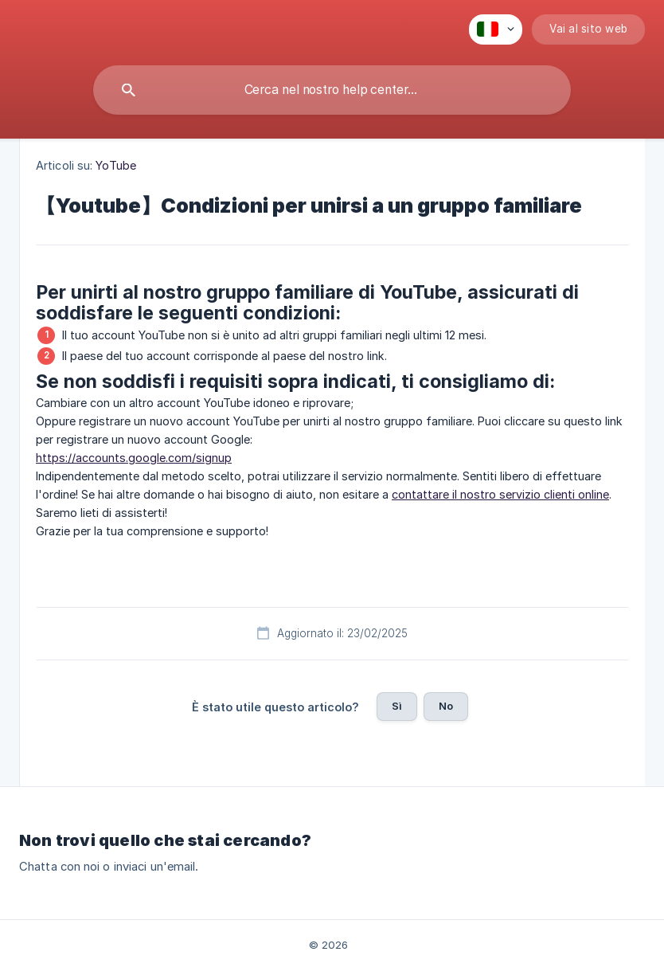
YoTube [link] (116, 165)
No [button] (446, 705)
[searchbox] (332, 90)
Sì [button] (397, 705)
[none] (495, 29)
